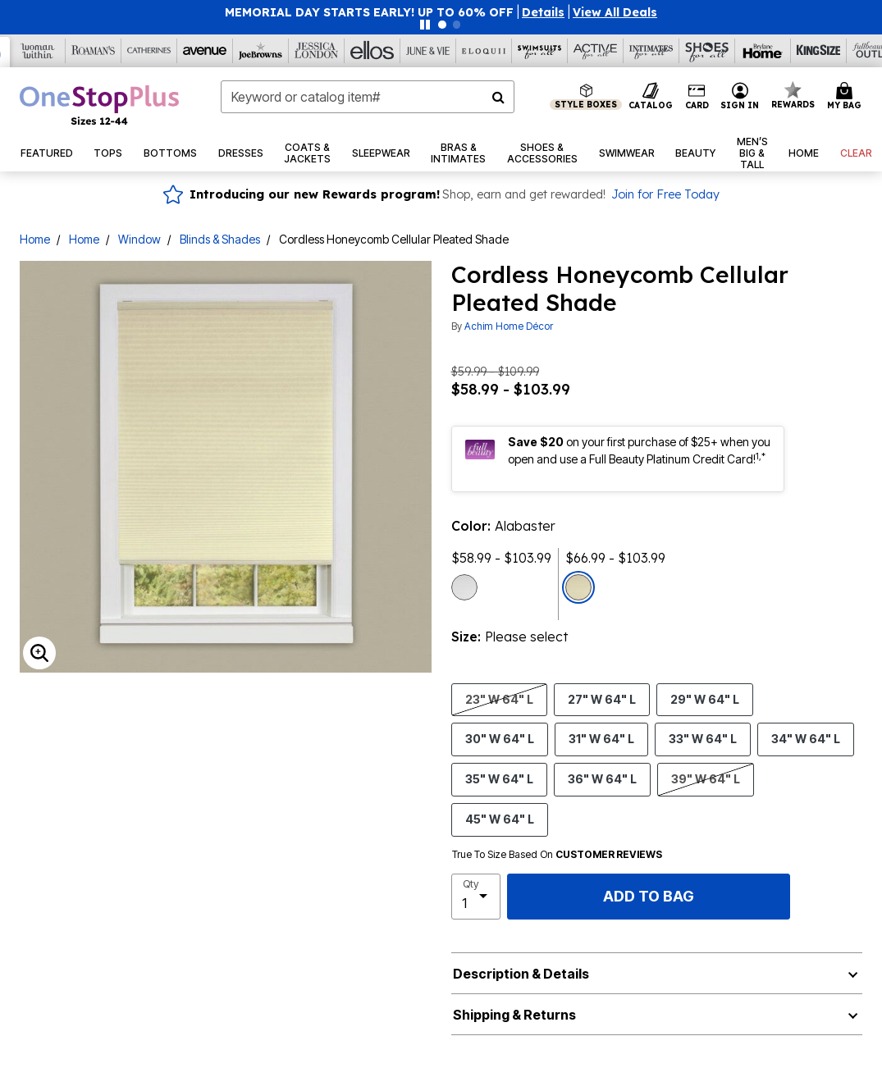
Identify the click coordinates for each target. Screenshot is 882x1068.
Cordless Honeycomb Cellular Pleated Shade (394, 239)
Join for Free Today (665, 194)
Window (139, 239)
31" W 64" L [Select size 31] (601, 738)
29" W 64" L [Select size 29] (704, 698)
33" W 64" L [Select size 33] (703, 738)
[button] (543, 12)
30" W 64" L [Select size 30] (499, 738)
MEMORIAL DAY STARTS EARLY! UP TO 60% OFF (369, 12)
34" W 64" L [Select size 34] (805, 738)
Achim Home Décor (508, 326)
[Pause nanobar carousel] (425, 24)
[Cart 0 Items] (846, 96)
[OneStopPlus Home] (99, 105)
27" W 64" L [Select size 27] (602, 698)
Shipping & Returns (514, 1014)
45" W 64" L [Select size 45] (499, 818)
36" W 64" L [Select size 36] (602, 778)
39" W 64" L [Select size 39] (705, 778)
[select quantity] (476, 897)
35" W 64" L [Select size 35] (499, 778)
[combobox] (367, 96)
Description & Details (521, 973)
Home (35, 239)
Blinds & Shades (220, 239)
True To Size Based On (557, 854)
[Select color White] (464, 587)
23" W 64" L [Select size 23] (499, 698)
